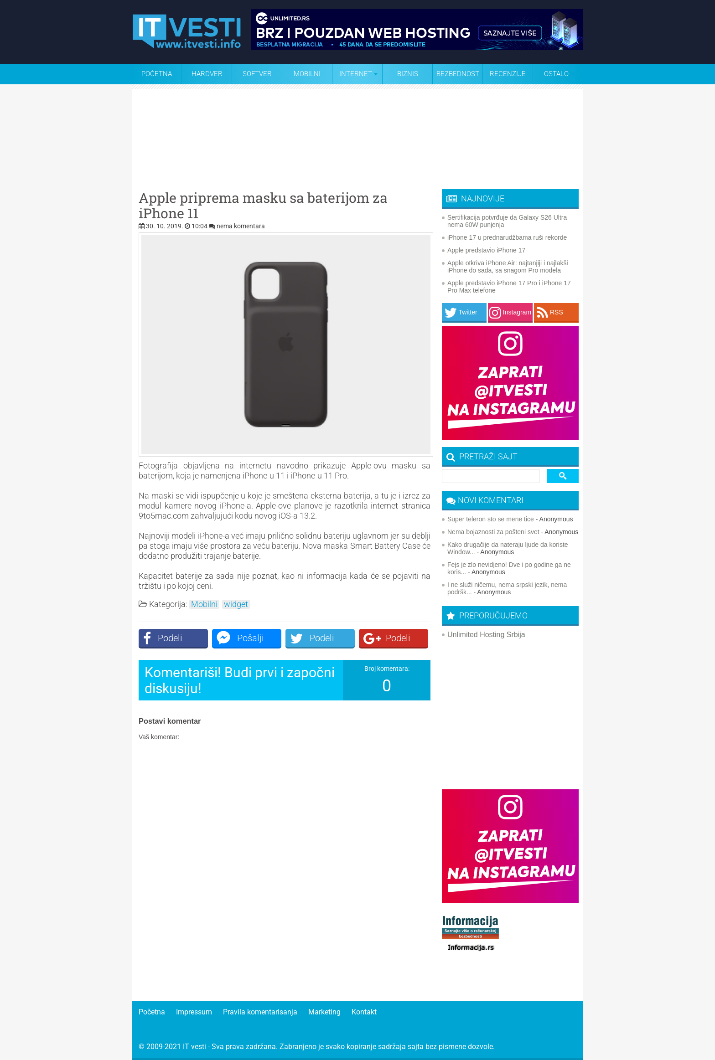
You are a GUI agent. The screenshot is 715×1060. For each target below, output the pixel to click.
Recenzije (508, 74)
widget (236, 604)
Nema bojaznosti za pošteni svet (493, 531)
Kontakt (364, 1012)
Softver (257, 74)
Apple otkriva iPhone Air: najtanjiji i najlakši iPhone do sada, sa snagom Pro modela (507, 266)
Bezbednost (457, 74)
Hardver (207, 74)
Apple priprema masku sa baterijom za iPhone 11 (263, 205)
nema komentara (241, 226)
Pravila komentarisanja (260, 1012)
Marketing (324, 1012)
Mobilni (307, 74)
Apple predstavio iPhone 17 (486, 250)
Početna (156, 74)
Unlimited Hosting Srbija (486, 634)
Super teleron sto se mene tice (490, 519)
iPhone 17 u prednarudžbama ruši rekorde (507, 237)
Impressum (194, 1012)
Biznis (407, 74)
